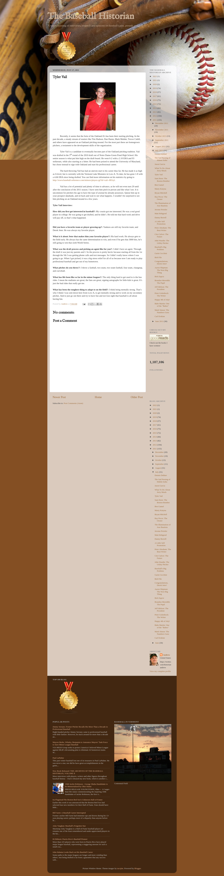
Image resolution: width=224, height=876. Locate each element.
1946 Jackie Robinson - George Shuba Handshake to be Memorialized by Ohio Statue (86, 785)
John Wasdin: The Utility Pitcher (162, 241)
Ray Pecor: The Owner (161, 198)
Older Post (137, 397)
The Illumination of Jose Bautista (163, 204)
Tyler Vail (159, 174)
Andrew (166, 655)
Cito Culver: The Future (161, 235)
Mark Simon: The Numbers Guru (162, 311)
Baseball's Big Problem (160, 248)
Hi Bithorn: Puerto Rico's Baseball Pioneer (70, 839)
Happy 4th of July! (162, 300)
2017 (155, 96)
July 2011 (159, 150)
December (159, 452)
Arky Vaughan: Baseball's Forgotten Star (69, 826)
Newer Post (59, 397)
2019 (155, 88)
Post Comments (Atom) (73, 403)
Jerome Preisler (161, 209)
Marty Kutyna (160, 189)
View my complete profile (160, 671)
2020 (155, 84)
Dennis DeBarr (161, 154)
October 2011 (161, 136)
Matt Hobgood (161, 213)
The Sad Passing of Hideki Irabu (162, 159)
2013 (155, 112)
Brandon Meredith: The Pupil (162, 281)
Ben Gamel (159, 185)
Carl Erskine (160, 316)
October (158, 460)
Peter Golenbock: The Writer (162, 294)
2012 (155, 116)
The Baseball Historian (90, 16)
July (157, 472)
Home (98, 397)
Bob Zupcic (159, 276)
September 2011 (161, 140)
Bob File (158, 257)
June (157, 643)
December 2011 (161, 123)
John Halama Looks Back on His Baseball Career (73, 852)
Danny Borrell (160, 217)
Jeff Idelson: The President (161, 288)
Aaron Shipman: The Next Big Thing (161, 270)
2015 (155, 104)
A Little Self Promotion (160, 222)
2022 (155, 76)
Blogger (137, 868)
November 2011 (161, 130)
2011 (155, 120)
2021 (155, 80)
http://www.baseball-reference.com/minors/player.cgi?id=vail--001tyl (84, 180)
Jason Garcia (160, 164)
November (159, 456)
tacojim (120, 868)
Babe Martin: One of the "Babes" (162, 304)
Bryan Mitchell (161, 193)
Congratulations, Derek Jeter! (161, 262)
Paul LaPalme (58, 758)
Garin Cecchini (161, 253)
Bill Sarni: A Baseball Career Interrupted (69, 813)
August (158, 468)
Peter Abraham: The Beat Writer (163, 229)
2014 (155, 108)
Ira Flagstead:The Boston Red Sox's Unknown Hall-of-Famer (78, 800)
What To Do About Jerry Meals (162, 169)
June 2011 (159, 321)
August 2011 (160, 146)
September (159, 464)
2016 (155, 100)
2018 (155, 92)
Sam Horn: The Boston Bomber (162, 179)
